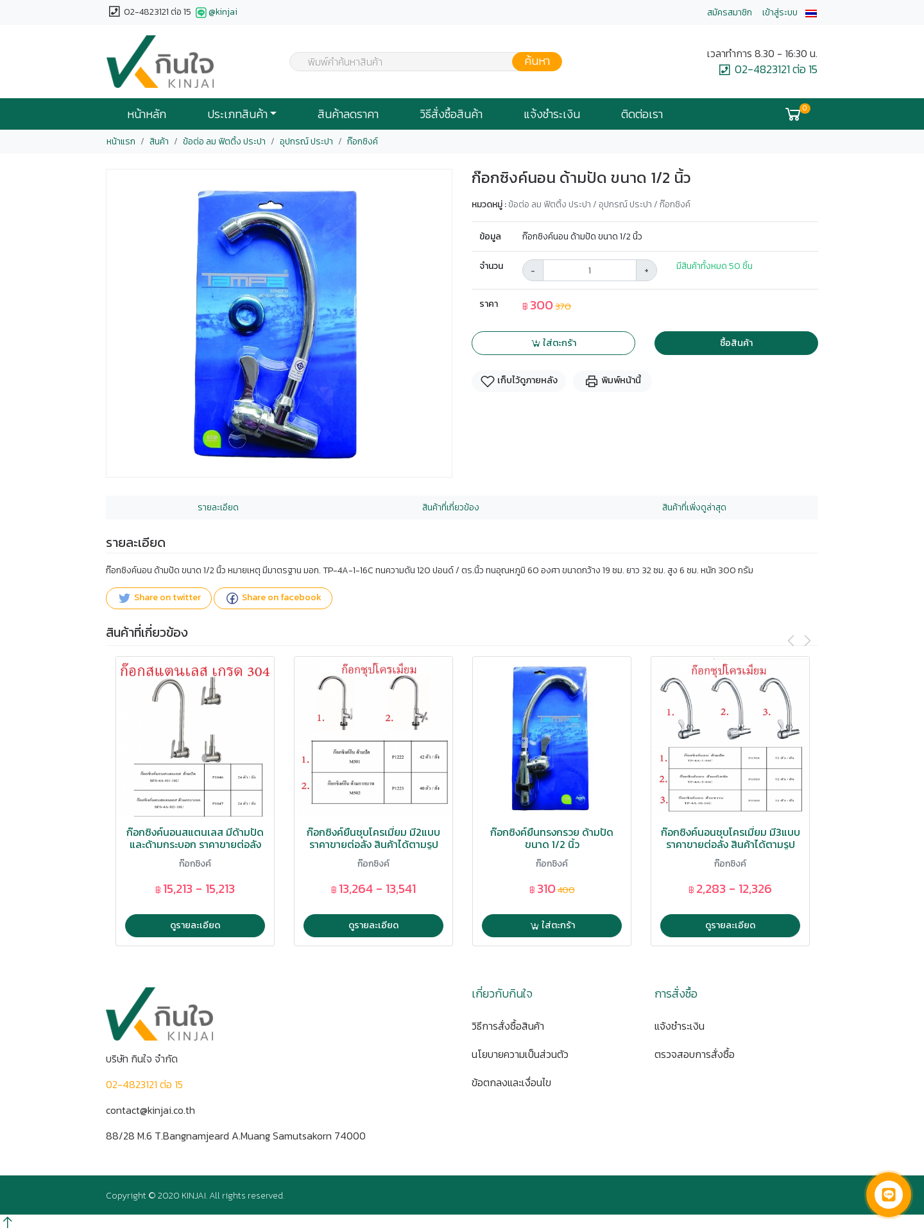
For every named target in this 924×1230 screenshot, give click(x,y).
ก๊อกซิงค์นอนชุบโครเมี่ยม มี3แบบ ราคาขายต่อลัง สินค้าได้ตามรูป (730, 838)
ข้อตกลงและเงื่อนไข (511, 1082)
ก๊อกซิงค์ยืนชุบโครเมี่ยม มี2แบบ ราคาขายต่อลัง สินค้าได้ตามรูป (373, 838)
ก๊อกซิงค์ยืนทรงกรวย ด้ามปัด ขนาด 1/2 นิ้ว (551, 838)
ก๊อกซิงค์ (362, 141)
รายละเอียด (218, 507)
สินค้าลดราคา (348, 114)
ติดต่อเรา (642, 114)
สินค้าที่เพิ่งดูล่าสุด (694, 507)
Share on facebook (273, 599)
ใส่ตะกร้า (553, 343)
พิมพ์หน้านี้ (612, 381)
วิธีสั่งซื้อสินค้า (451, 114)
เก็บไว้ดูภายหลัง (519, 381)
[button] (811, 12)
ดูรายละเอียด (195, 925)
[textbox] (417, 63)
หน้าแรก (121, 141)
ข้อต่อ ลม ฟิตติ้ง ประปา (224, 141)
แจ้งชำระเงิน (552, 114)
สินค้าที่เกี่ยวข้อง (450, 507)
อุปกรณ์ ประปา (306, 141)
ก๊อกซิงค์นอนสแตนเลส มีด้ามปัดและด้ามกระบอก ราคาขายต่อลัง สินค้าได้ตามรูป (195, 844)
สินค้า (159, 141)
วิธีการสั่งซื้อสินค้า (508, 1026)
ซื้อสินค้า (736, 343)
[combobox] (417, 61)
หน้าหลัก (146, 114)
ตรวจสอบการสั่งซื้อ (694, 1054)
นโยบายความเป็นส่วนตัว (520, 1054)
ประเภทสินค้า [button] (237, 114)
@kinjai (215, 13)
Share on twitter (159, 599)
